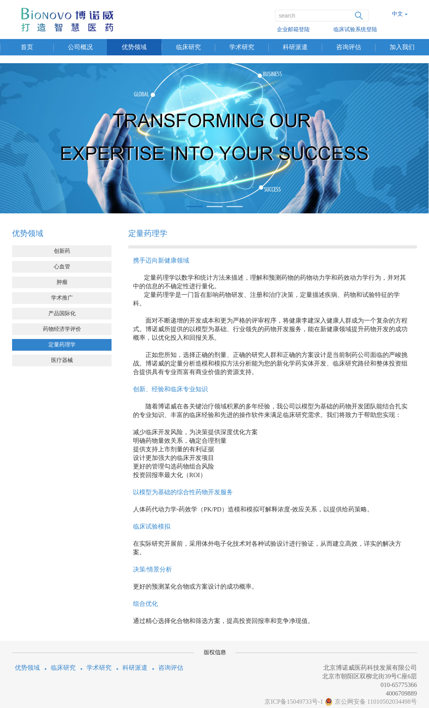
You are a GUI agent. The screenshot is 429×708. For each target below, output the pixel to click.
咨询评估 (348, 47)
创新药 (62, 251)
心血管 (62, 267)
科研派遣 (295, 47)
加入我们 (402, 47)
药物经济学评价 (62, 329)
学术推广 (62, 298)
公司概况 (80, 47)
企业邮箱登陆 (293, 29)
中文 (397, 14)
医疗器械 (62, 360)
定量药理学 (62, 345)
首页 (27, 47)
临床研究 (188, 47)
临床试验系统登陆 (355, 29)
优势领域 (134, 47)
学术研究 (241, 47)
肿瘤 (62, 282)
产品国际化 (62, 313)
